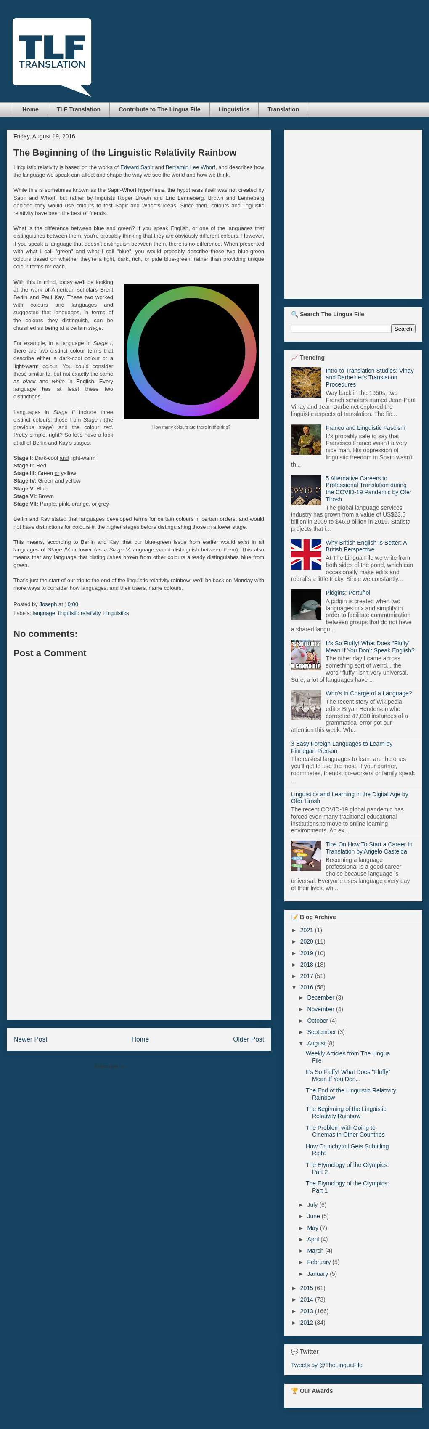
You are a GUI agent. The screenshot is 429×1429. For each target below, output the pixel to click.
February (319, 1262)
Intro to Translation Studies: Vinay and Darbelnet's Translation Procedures (370, 377)
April (313, 1239)
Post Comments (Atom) (155, 1066)
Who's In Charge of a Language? (369, 693)
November (321, 1009)
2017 (307, 976)
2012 (307, 1322)
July (313, 1204)
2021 (307, 930)
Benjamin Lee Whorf (190, 167)
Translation (283, 109)
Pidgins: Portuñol (348, 592)
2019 (307, 953)
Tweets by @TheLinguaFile (327, 1365)
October (318, 1020)
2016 (307, 987)
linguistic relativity (79, 613)
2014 (307, 1299)
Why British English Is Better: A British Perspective (366, 546)
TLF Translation (79, 109)
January (318, 1273)
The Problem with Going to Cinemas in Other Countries (345, 1131)
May (313, 1228)
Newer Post (30, 1039)
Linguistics (234, 109)
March (316, 1250)
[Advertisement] (79, 934)
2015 (307, 1288)
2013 (307, 1311)
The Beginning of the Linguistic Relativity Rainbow (346, 1112)
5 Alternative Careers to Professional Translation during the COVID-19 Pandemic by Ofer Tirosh (369, 489)
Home (30, 109)
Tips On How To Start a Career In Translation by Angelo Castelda (369, 848)
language (44, 613)
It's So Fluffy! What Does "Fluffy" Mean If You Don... (348, 1075)
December (321, 997)
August (317, 1043)
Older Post (248, 1039)
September (322, 1032)
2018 (307, 964)
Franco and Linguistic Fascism (365, 427)
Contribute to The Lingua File (159, 109)
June (314, 1216)
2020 (307, 941)
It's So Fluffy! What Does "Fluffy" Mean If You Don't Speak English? (370, 647)
